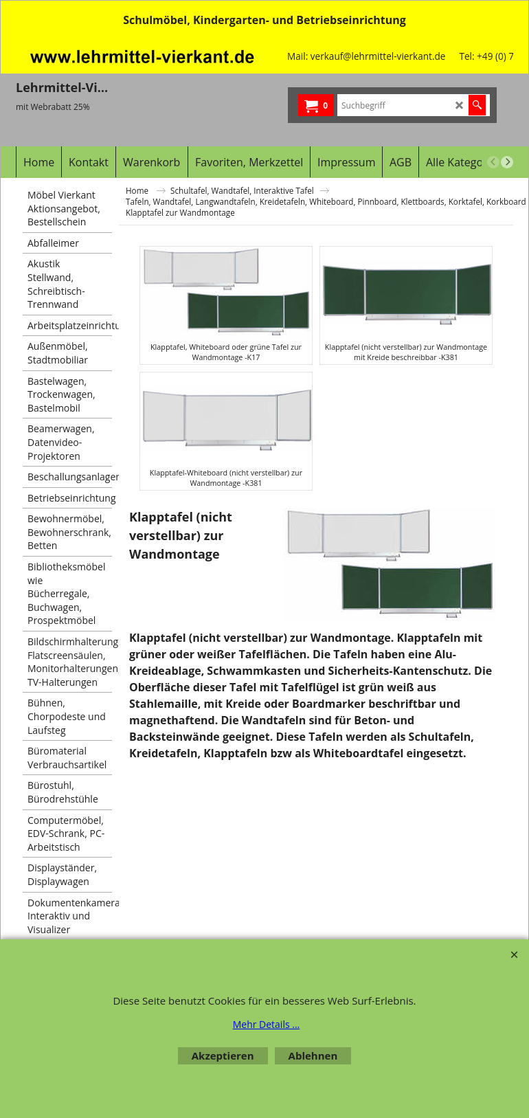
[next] (507, 162)
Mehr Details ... (266, 1024)
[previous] (493, 162)
